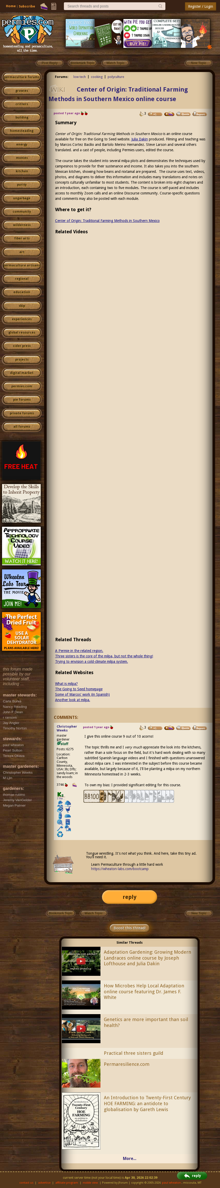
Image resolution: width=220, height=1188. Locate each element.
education (21, 292)
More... (129, 1158)
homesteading (21, 131)
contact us (26, 1182)
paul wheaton (171, 1182)
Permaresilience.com (126, 1064)
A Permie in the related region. (79, 651)
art (21, 252)
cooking (97, 77)
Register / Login (200, 6)
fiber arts (22, 238)
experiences (22, 319)
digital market (21, 373)
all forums (21, 426)
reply (130, 897)
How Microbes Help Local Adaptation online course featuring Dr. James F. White (144, 991)
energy (21, 144)
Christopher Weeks (67, 728)
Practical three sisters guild (133, 1053)
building (21, 117)
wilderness (22, 225)
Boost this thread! (130, 928)
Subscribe (27, 6)
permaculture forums (21, 77)
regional (22, 279)
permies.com (21, 386)
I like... (61, 798)
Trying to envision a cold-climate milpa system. (91, 661)
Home (11, 6)
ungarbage (21, 198)
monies (22, 158)
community (22, 211)
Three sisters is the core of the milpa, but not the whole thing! (104, 656)
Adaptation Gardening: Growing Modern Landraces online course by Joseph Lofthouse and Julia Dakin (147, 958)
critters (21, 104)
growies (21, 91)
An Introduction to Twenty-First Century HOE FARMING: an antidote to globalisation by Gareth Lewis (147, 1103)
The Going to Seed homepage (79, 689)
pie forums (22, 399)
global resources (22, 332)
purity (22, 184)
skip (22, 306)
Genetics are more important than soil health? (146, 1022)
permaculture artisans (21, 265)
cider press (22, 346)
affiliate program (66, 1182)
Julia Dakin (139, 139)
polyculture (116, 77)
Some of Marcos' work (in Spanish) (82, 694)
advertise (44, 1182)
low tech (79, 77)
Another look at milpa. (72, 700)
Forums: (62, 77)
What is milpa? (66, 684)
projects (22, 359)
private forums (22, 413)
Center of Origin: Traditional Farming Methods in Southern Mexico (107, 221)
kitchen (22, 171)
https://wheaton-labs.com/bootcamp (120, 869)
